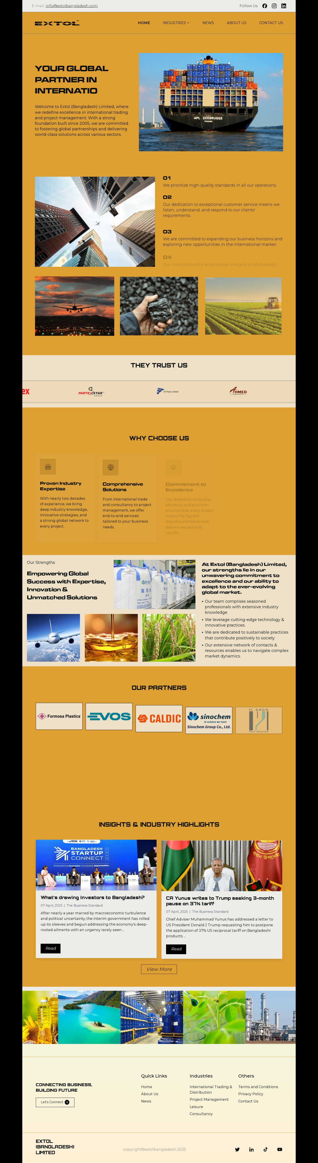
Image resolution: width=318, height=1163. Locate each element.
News (146, 1101)
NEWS (208, 23)
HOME (144, 23)
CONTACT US (271, 23)
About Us (149, 1094)
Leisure (196, 1106)
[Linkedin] (251, 1149)
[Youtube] (279, 1149)
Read (50, 951)
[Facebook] (264, 6)
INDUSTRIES (176, 23)
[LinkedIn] (283, 6)
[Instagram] (274, 6)
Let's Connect (55, 1102)
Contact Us (248, 1101)
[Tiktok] (265, 1149)
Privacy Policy (250, 1094)
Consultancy (201, 1114)
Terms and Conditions (258, 1087)
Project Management (209, 1099)
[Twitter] (237, 1149)
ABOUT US (236, 23)
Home (146, 1087)
